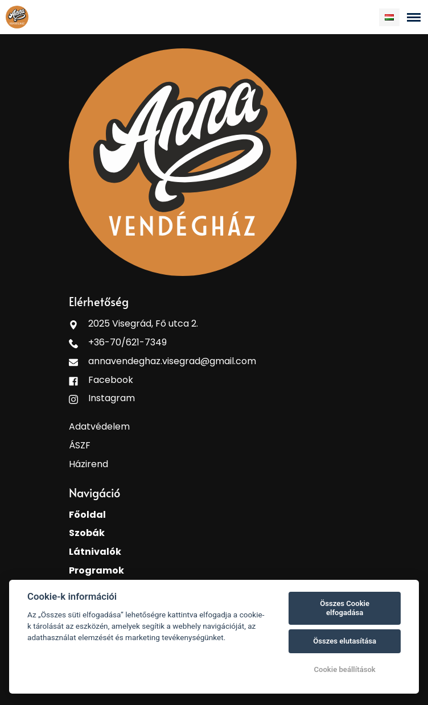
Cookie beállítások (344, 669)
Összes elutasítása (344, 641)
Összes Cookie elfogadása (344, 608)
